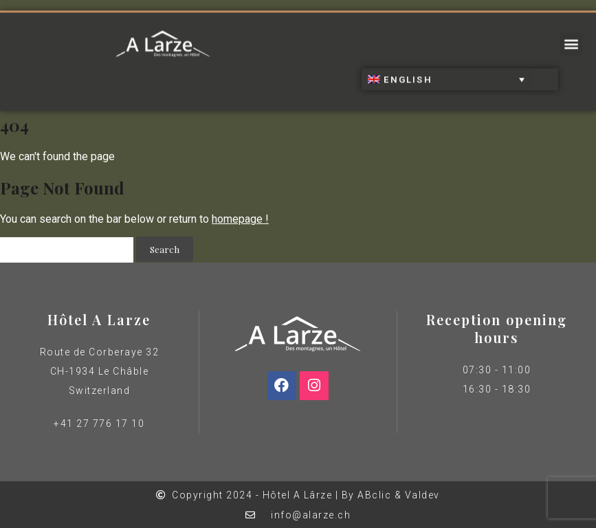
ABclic (374, 495)
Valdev (422, 495)
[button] (571, 40)
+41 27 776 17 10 (99, 423)
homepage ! (240, 219)
